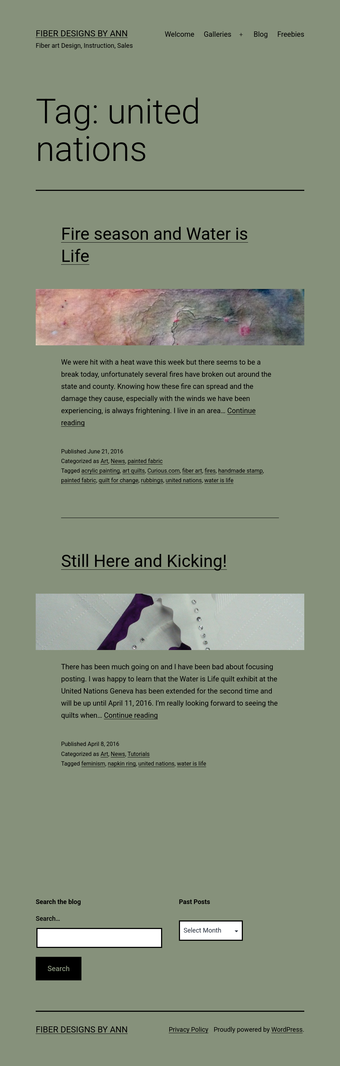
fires (210, 470)
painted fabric (145, 461)
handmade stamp (240, 470)
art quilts (133, 470)
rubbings (152, 480)
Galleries (217, 34)
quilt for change (118, 480)
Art (104, 461)
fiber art (192, 470)
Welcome (179, 34)
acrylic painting (100, 470)
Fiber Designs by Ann (82, 34)
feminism (93, 763)
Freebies (290, 34)
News (118, 461)
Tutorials (139, 754)
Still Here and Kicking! (144, 561)
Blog (261, 34)
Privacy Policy (188, 1029)
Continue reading (131, 715)
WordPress (286, 1029)
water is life (219, 480)
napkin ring (122, 763)
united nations (184, 480)
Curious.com (164, 470)
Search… (48, 918)
